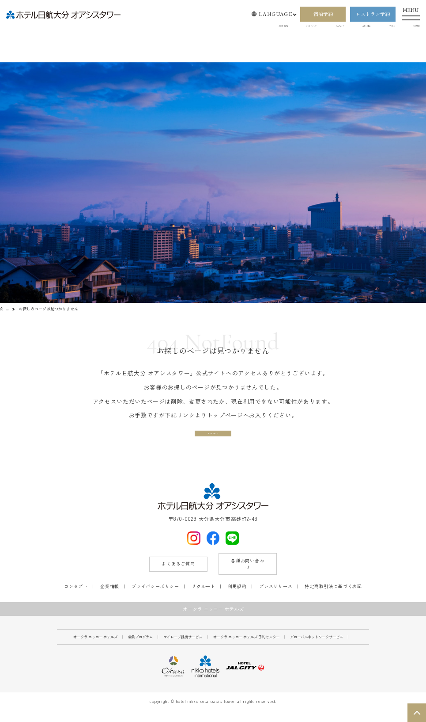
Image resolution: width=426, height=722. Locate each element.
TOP (10, 309)
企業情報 (109, 597)
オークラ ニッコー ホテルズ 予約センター (246, 647)
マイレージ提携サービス (182, 647)
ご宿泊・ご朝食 (168, 28)
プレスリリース (276, 597)
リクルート (203, 597)
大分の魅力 (408, 28)
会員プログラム (140, 647)
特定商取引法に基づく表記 (333, 597)
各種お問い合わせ (247, 574)
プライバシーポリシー (155, 597)
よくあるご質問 (178, 575)
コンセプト (76, 597)
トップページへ (213, 437)
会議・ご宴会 (324, 28)
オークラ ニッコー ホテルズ (95, 647)
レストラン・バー (223, 28)
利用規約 (237, 597)
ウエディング (276, 28)
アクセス (367, 28)
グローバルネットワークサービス (316, 647)
